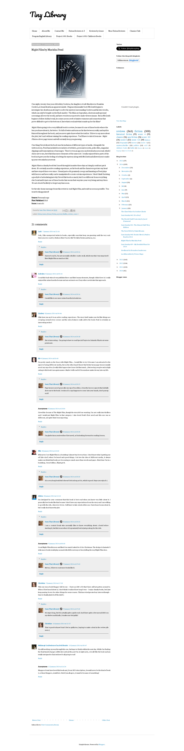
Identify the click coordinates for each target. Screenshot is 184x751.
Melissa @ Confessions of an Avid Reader (53, 645)
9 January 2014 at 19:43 (71, 609)
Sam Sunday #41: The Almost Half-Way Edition (135, 226)
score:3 (123, 139)
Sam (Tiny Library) (52, 252)
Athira (40, 496)
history (147, 140)
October (125, 175)
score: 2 (144, 142)
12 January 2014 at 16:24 (57, 666)
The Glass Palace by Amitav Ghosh (133, 211)
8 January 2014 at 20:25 (71, 521)
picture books (128, 151)
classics (119, 136)
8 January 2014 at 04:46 (53, 313)
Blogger (102, 744)
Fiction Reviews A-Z (77, 30)
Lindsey (41, 313)
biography (124, 142)
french (147, 148)
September (126, 178)
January (124, 208)
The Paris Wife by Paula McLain (132, 231)
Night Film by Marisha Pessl (131, 240)
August (124, 182)
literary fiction (52, 214)
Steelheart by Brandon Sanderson (133, 250)
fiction (40, 214)
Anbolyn (41, 273)
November (126, 171)
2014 (121, 164)
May (123, 193)
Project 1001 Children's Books (89, 36)
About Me (46, 30)
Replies (43, 247)
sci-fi (145, 145)
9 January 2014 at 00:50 (56, 543)
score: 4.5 (136, 139)
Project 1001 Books (64, 36)
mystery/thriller (62, 214)
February (125, 204)
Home (34, 30)
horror (45, 214)
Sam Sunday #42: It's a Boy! (131, 215)
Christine (41, 583)
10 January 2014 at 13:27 (62, 623)
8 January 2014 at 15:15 (52, 496)
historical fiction (124, 134)
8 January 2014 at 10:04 (56, 408)
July (123, 186)
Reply (40, 241)
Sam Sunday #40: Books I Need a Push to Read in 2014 (135, 235)
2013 (121, 259)
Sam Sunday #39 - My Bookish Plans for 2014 (135, 245)
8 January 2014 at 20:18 (71, 336)
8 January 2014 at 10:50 (50, 451)
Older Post (106, 720)
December (126, 167)
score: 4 (142, 134)
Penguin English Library (42, 36)
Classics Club (135, 30)
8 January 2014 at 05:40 (49, 358)
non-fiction (132, 136)
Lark (40, 231)
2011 (121, 267)
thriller (132, 148)
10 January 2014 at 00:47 (78, 645)
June (123, 190)
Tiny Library (48, 14)
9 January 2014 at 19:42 (71, 564)
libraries (140, 148)
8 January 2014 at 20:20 (71, 431)
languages (119, 151)
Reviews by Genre (96, 30)
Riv (39, 358)
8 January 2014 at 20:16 (71, 252)
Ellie (39, 451)
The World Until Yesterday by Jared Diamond (134, 220)
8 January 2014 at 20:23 (71, 476)
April (124, 197)
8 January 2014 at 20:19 (71, 384)
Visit (121, 121)
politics (136, 145)
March (124, 201)
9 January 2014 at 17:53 (54, 583)
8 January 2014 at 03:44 (53, 273)
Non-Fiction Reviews (116, 30)
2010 (121, 270)
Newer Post (36, 720)
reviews (70, 214)
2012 (121, 263)
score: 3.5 (146, 136)
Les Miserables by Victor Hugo (132, 254)
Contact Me (59, 30)
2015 (121, 160)
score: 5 (76, 214)
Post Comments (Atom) (50, 724)
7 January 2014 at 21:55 (51, 231)
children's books (121, 148)
